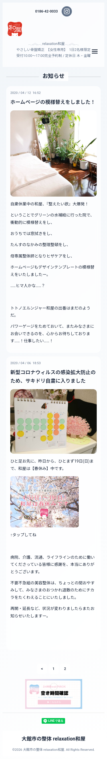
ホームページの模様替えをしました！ (52, 102)
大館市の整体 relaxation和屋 (54, 739)
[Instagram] (67, 11)
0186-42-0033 (46, 11)
